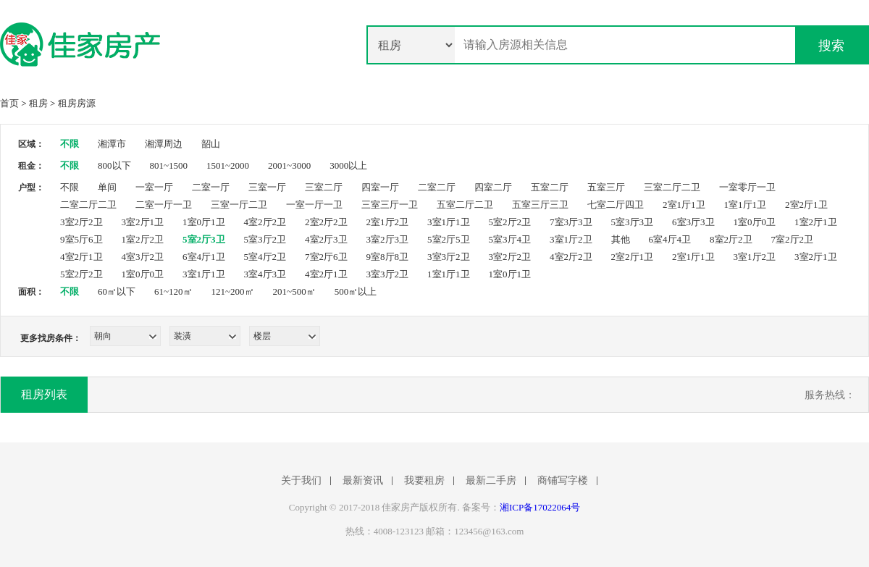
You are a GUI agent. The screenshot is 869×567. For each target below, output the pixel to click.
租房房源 (77, 103)
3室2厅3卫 (387, 239)
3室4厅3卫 (265, 274)
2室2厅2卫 (326, 222)
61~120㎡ (173, 291)
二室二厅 (437, 187)
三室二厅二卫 (672, 187)
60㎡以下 (116, 291)
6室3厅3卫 (693, 222)
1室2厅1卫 (815, 222)
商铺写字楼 (562, 480)
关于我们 (301, 480)
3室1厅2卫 (571, 239)
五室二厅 (549, 187)
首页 (9, 103)
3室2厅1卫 (143, 222)
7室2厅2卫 (792, 239)
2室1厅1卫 (684, 204)
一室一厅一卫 (314, 204)
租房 (38, 103)
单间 (107, 187)
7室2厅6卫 (326, 256)
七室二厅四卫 (615, 204)
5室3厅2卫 (265, 239)
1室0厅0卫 (755, 222)
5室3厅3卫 (632, 222)
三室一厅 (267, 187)
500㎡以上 (356, 291)
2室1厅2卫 (387, 222)
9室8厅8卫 (387, 256)
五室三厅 (606, 187)
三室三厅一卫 (389, 204)
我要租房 (424, 480)
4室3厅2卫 (143, 256)
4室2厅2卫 (265, 222)
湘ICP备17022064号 (540, 507)
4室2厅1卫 (81, 256)
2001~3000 (289, 165)
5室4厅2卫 (265, 256)
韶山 (210, 143)
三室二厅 (324, 187)
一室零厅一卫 (747, 187)
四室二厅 (493, 187)
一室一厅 (154, 187)
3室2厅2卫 (81, 222)
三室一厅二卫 (239, 204)
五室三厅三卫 (540, 204)
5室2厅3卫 (203, 239)
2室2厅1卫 (806, 204)
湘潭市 (112, 143)
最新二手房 (491, 480)
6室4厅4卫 (670, 239)
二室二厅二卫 (88, 204)
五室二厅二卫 (465, 204)
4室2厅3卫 (326, 239)
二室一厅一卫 (163, 204)
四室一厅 (380, 187)
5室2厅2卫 (510, 222)
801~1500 (169, 165)
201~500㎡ (294, 291)
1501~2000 (227, 165)
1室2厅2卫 (143, 239)
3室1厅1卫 (448, 222)
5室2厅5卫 (448, 239)
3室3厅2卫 (448, 256)
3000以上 (348, 165)
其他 (620, 239)
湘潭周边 (163, 143)
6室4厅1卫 (203, 256)
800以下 (114, 165)
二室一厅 (211, 187)
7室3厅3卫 (571, 222)
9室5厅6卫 (81, 239)
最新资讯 (363, 480)
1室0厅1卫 (203, 222)
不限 (69, 143)
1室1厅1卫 (745, 204)
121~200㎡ (232, 291)
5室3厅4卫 (510, 239)
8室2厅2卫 (731, 239)
